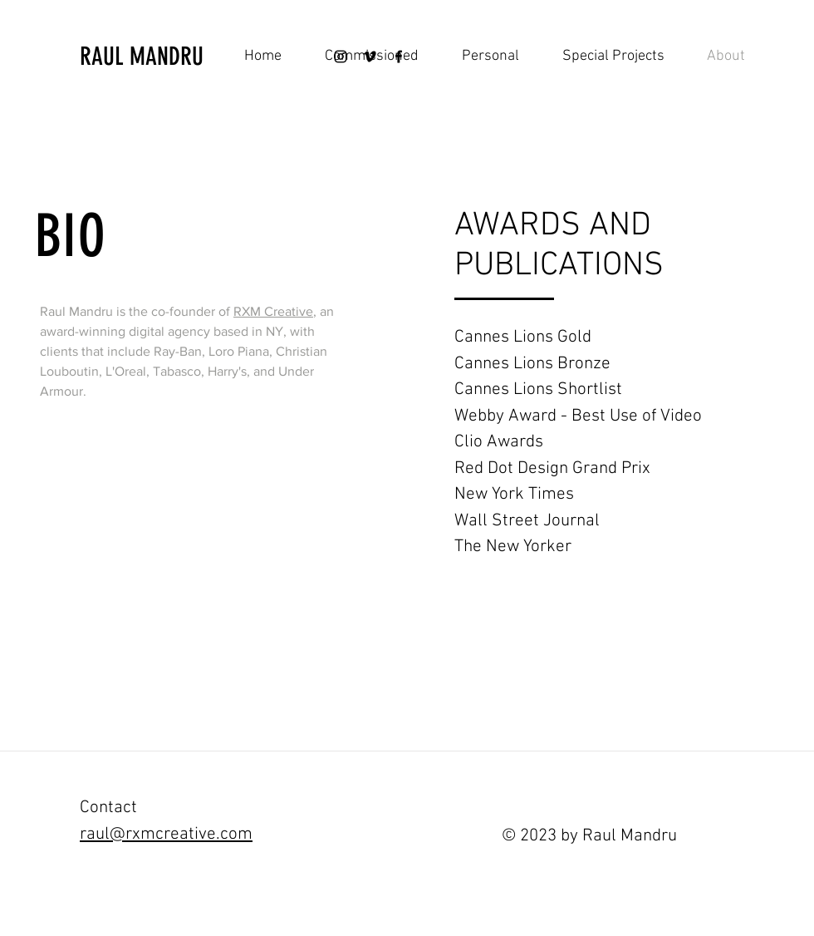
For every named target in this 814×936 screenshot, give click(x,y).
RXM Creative (273, 311)
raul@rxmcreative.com (166, 834)
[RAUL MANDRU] (168, 56)
